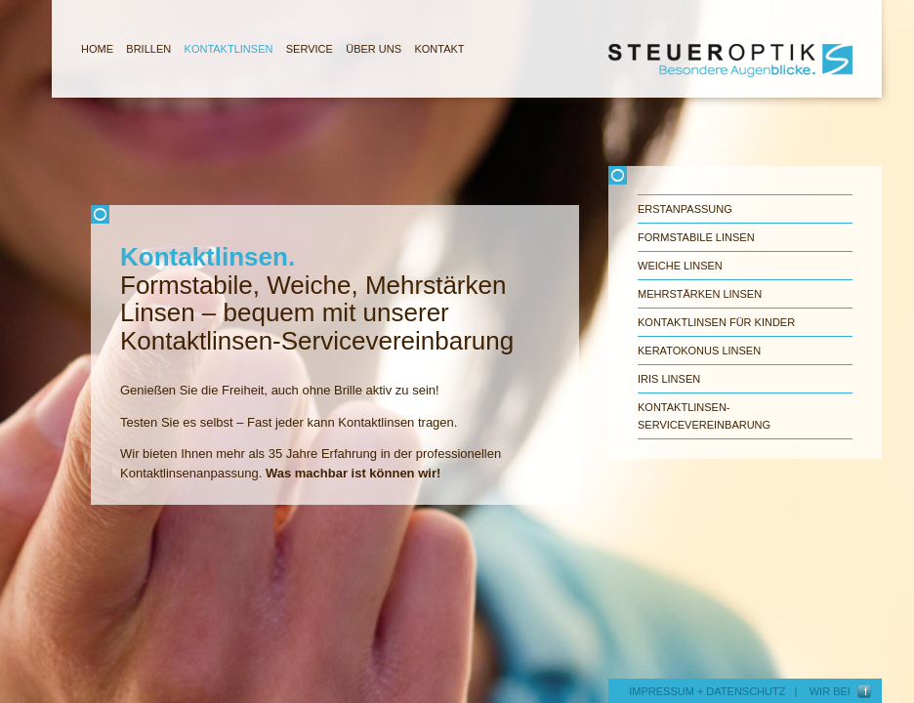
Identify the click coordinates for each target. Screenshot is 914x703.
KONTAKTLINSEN (229, 49)
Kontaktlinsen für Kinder (716, 322)
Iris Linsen (669, 379)
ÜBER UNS (373, 49)
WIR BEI (833, 691)
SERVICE (309, 49)
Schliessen (335, 214)
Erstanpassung (685, 209)
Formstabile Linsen (696, 237)
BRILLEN (148, 49)
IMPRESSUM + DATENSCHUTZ (707, 691)
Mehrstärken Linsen (700, 294)
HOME (97, 49)
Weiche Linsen (680, 265)
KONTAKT (439, 49)
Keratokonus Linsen (699, 350)
